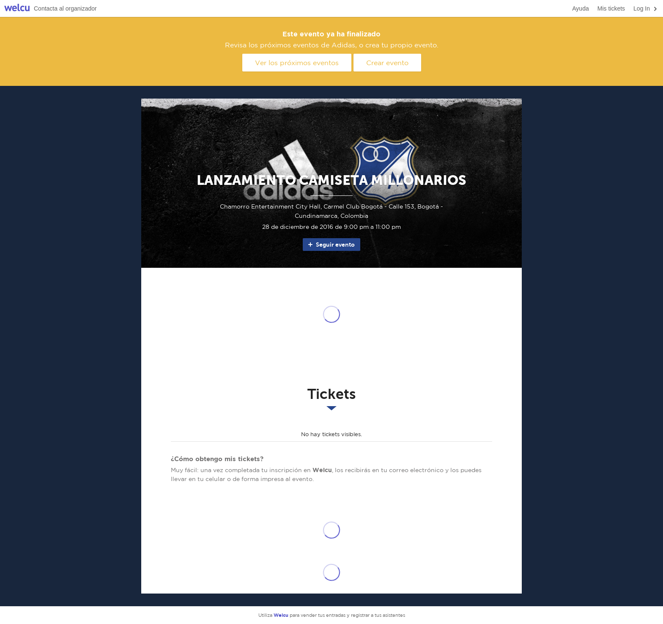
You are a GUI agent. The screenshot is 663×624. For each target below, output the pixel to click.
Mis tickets (611, 8)
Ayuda (580, 8)
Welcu (17, 8)
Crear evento (387, 62)
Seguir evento (331, 244)
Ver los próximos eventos (297, 62)
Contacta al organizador (65, 8)
